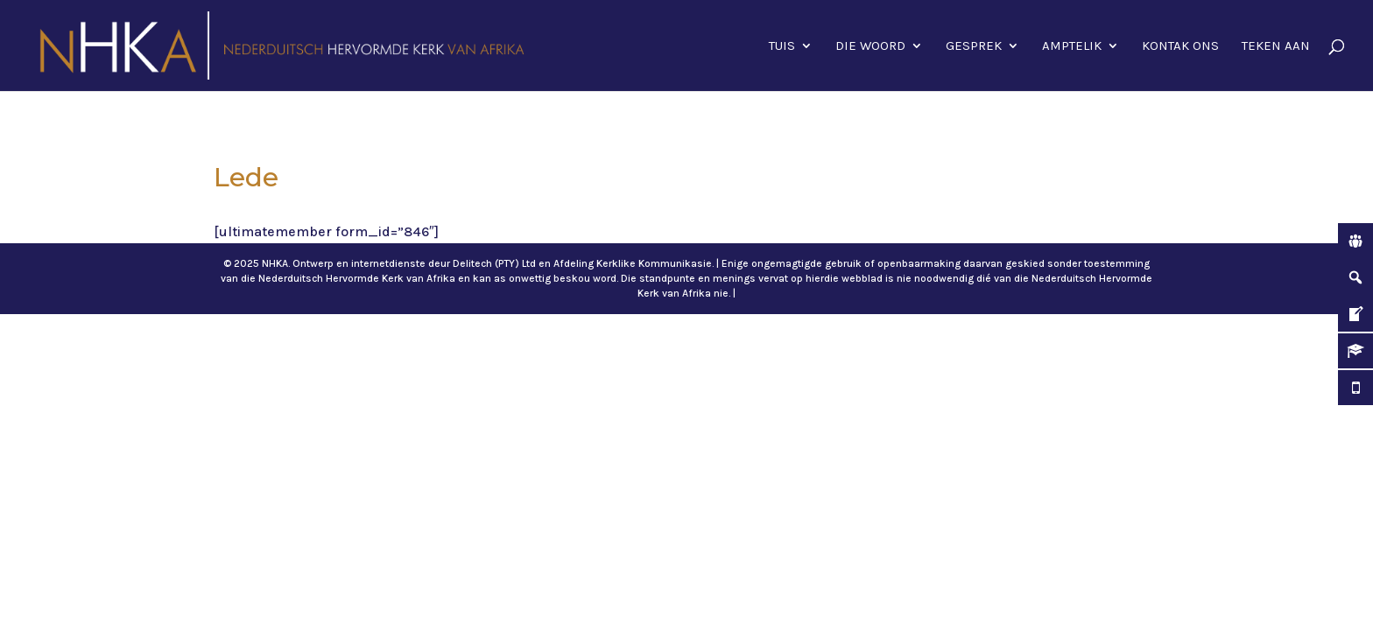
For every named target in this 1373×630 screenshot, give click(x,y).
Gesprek (974, 46)
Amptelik (1072, 46)
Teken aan (1276, 46)
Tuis (782, 46)
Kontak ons (1180, 46)
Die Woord (870, 46)
